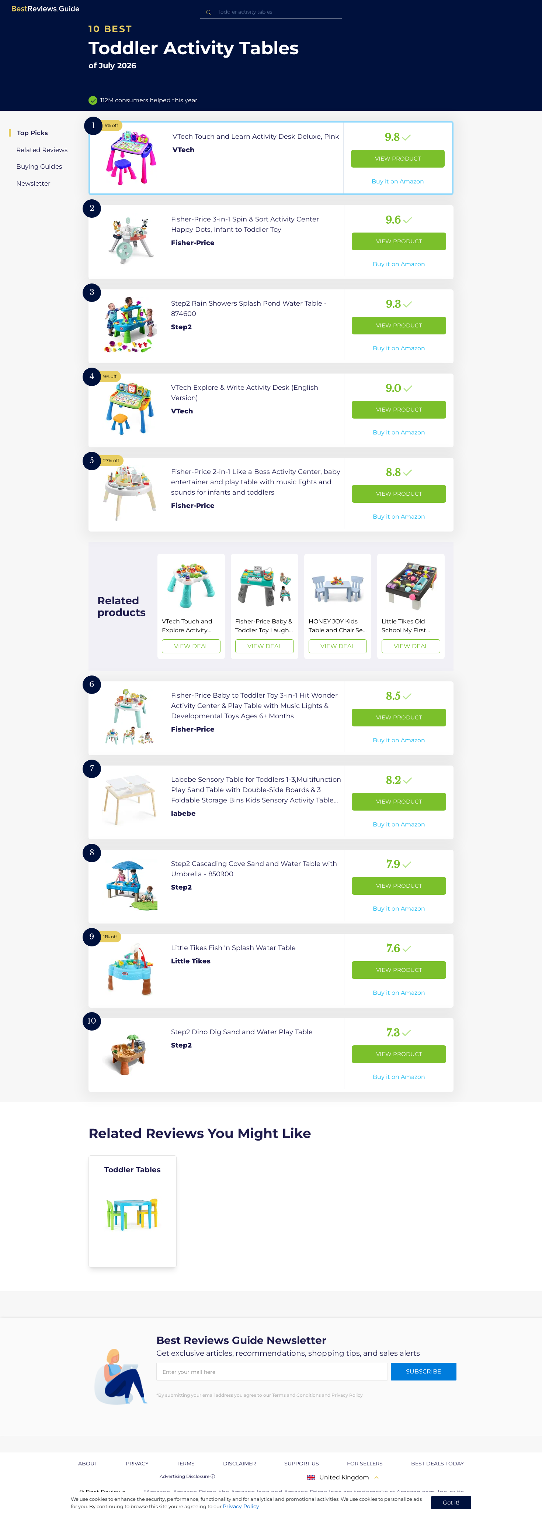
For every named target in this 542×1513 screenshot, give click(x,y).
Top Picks (32, 133)
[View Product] (271, 158)
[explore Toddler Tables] (132, 1211)
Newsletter (33, 183)
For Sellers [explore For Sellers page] (365, 1463)
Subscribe (423, 1371)
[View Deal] (191, 606)
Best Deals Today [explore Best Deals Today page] (437, 1463)
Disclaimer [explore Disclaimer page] (239, 1463)
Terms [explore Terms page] (186, 1463)
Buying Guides (39, 166)
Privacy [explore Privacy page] (137, 1463)
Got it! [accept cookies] (451, 1502)
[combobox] (271, 12)
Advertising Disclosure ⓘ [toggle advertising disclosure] (187, 1476)
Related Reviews (41, 150)
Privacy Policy (241, 1506)
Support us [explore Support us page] (301, 1463)
